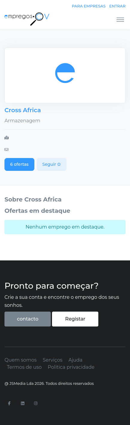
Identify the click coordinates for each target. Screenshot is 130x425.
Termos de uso (24, 367)
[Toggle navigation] (120, 19)
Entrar (117, 6)
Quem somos (20, 360)
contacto (28, 319)
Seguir (51, 164)
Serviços (52, 360)
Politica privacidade (71, 367)
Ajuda (75, 360)
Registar (75, 319)
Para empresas (88, 6)
